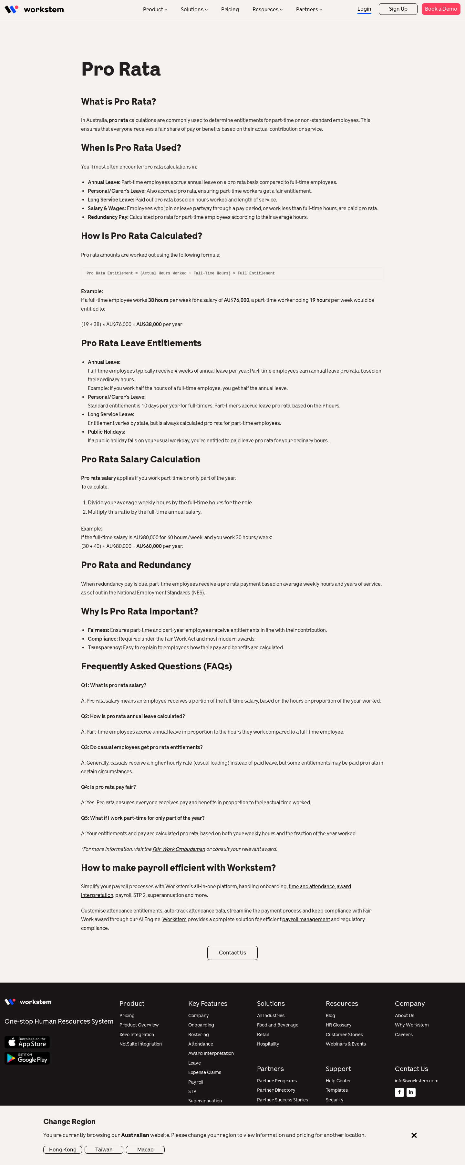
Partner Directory (276, 1090)
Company (198, 1016)
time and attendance (312, 886)
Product (153, 9)
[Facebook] (399, 1092)
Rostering (198, 1035)
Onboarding (201, 1025)
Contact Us (232, 952)
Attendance (200, 1044)
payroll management (306, 919)
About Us (404, 1016)
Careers (404, 1035)
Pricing (230, 9)
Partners (307, 9)
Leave (194, 1063)
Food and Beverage (277, 1025)
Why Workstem (412, 1025)
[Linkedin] (411, 1092)
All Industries (270, 1016)
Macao (145, 1149)
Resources (265, 9)
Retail (263, 1035)
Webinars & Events (346, 1044)
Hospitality (268, 1044)
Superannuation (205, 1101)
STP (192, 1091)
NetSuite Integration (140, 1044)
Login (364, 8)
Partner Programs (277, 1081)
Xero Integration (136, 1035)
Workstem (174, 919)
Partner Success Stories (282, 1100)
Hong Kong (63, 1149)
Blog (330, 1016)
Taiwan (104, 1149)
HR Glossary (339, 1025)
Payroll (195, 1082)
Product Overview (139, 1025)
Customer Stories (344, 1035)
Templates (337, 1090)
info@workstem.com (417, 1081)
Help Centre (338, 1081)
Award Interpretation (211, 1053)
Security (335, 1100)
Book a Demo (441, 8)
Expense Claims (204, 1072)
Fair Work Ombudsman (178, 849)
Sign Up (398, 8)
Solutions (192, 9)
